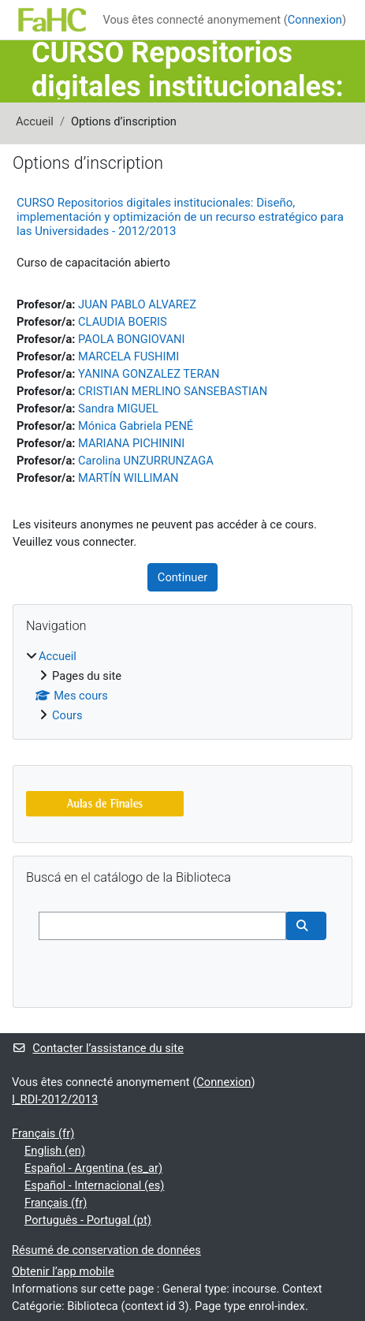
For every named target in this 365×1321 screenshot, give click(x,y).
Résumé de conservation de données (106, 1250)
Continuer (182, 577)
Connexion (315, 20)
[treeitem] (182, 685)
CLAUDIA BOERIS (122, 322)
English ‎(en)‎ (54, 1151)
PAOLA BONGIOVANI (131, 339)
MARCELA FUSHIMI (128, 356)
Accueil (35, 121)
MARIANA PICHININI (131, 443)
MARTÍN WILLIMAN (128, 478)
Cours (67, 715)
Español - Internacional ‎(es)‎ (94, 1185)
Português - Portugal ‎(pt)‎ (87, 1220)
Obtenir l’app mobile (63, 1271)
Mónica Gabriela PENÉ (135, 426)
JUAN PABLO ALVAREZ (137, 304)
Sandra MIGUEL (118, 408)
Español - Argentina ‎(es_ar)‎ (93, 1168)
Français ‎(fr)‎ (43, 1133)
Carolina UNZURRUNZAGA (146, 460)
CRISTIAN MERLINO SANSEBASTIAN (172, 391)
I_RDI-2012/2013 (55, 1099)
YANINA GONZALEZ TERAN (148, 374)
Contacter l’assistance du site (98, 1048)
